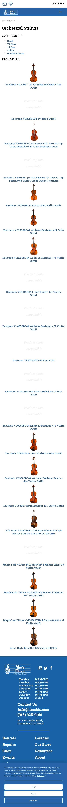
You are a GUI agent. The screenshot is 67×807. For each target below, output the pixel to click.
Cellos (10, 50)
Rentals (9, 738)
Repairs (9, 744)
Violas (11, 47)
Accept (33, 787)
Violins (11, 44)
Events (9, 757)
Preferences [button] (40, 776)
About (40, 757)
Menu (11, 13)
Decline (33, 794)
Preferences (33, 800)
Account (58, 3)
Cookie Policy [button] (50, 773)
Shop (7, 751)
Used (10, 41)
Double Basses (15, 53)
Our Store (43, 744)
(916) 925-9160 (30, 714)
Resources (43, 751)
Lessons (42, 738)
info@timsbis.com (33, 709)
